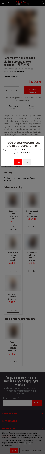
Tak (18, 162)
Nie (27, 162)
